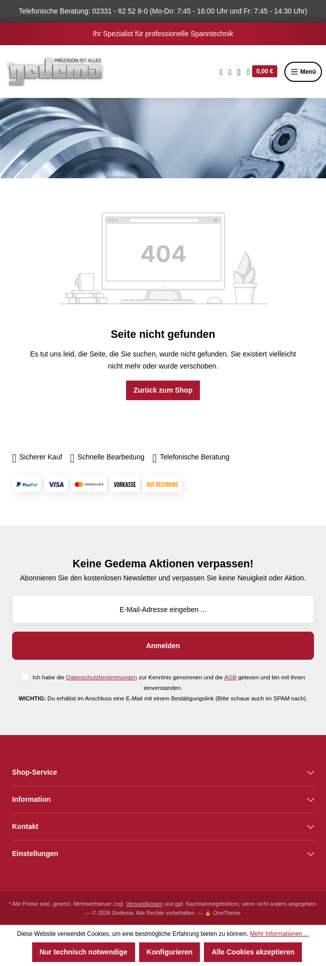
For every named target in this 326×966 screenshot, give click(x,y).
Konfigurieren (170, 952)
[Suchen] (221, 72)
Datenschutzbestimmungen (101, 677)
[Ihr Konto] (239, 72)
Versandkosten (144, 904)
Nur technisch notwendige (84, 952)
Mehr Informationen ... (279, 933)
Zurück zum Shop (163, 390)
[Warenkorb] (262, 72)
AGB (230, 677)
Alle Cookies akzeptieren (252, 952)
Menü (303, 72)
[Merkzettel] (230, 72)
